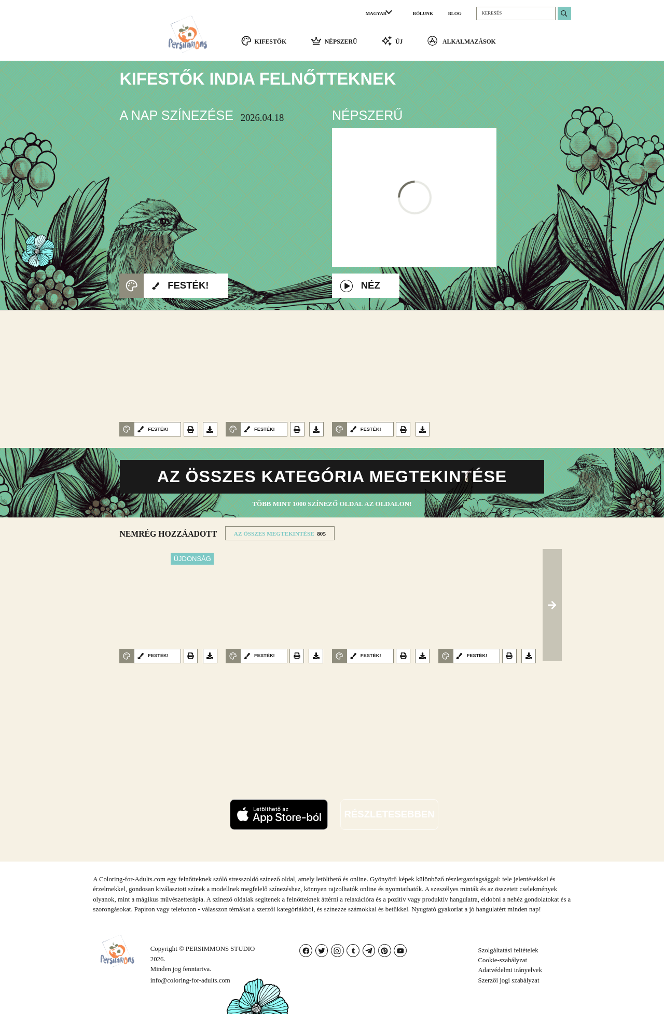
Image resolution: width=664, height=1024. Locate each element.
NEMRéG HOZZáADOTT (168, 544)
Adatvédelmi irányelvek (510, 980)
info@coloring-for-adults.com (190, 990)
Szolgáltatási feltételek (508, 960)
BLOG (455, 13)
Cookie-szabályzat (503, 970)
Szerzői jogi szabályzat (509, 990)
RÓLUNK (423, 13)
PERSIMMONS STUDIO (220, 959)
